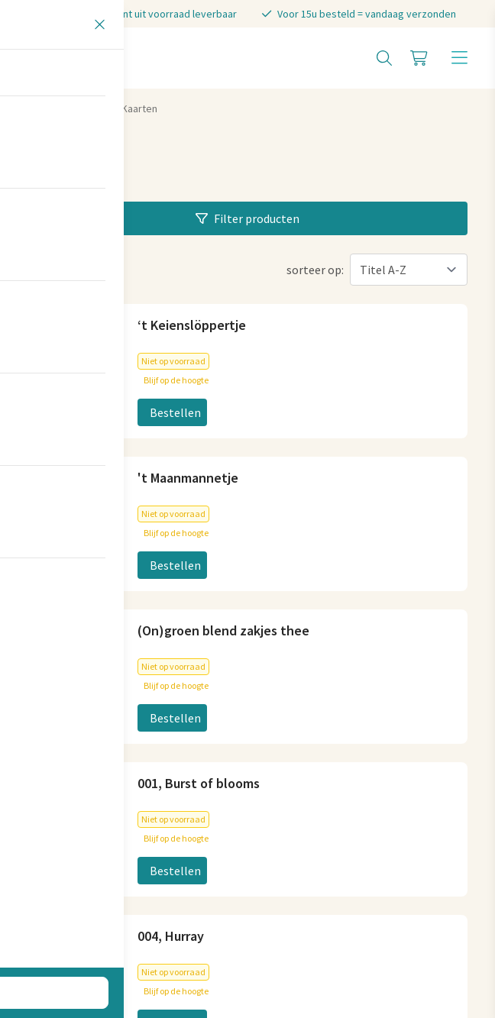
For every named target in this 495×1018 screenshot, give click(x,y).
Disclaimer (349, 917)
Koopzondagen (300, 815)
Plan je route (61, 675)
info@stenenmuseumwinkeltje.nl (347, 403)
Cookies (182, 917)
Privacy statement (262, 917)
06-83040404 (292, 427)
